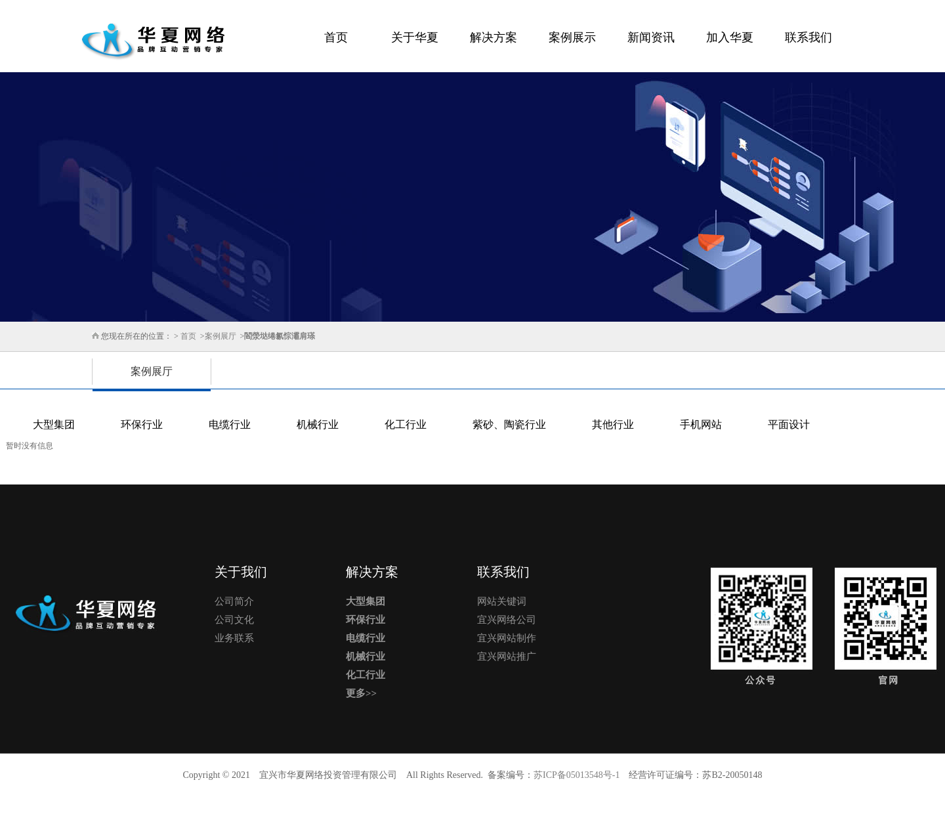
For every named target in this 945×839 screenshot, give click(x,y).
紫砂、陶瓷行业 (509, 424)
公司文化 (234, 619)
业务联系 (234, 638)
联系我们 (808, 37)
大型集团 (54, 424)
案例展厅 (220, 336)
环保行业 (142, 424)
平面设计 (789, 424)
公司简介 (234, 601)
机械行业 (318, 424)
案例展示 (572, 37)
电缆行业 (230, 424)
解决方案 (493, 37)
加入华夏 (729, 37)
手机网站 (701, 424)
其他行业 (613, 424)
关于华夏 (414, 37)
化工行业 (406, 424)
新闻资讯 (651, 37)
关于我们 (241, 572)
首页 (336, 37)
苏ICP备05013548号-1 (577, 775)
